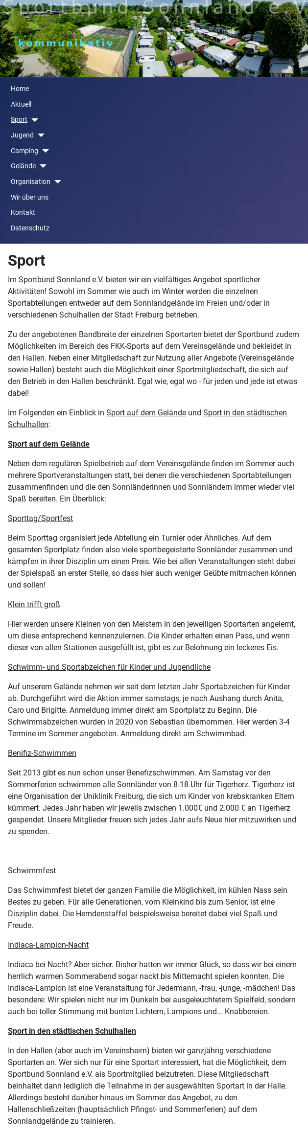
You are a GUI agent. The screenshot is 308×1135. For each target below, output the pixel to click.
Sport (19, 119)
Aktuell (21, 104)
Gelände (23, 166)
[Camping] (43, 151)
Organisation (30, 182)
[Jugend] (39, 135)
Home (20, 89)
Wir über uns (29, 197)
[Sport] (32, 120)
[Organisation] (55, 181)
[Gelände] (41, 166)
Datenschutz (30, 228)
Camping (24, 151)
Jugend (22, 135)
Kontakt (23, 212)
